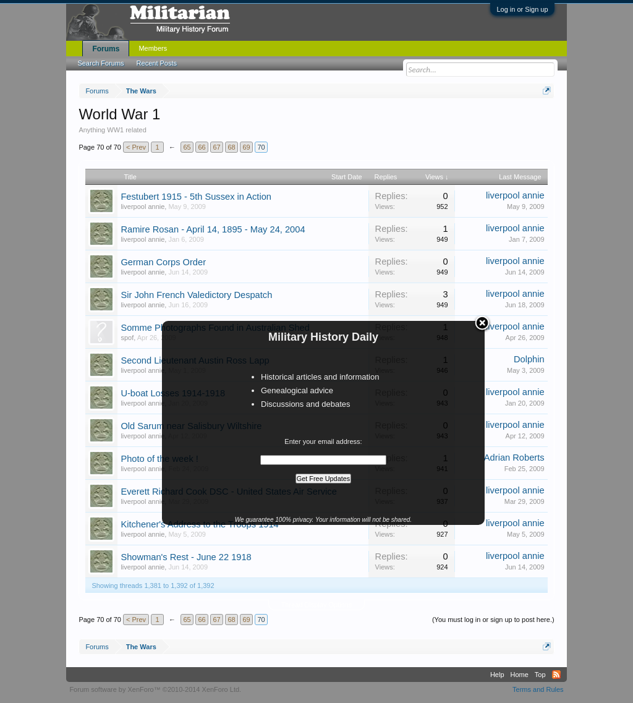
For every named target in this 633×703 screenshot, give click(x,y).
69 (246, 147)
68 (231, 147)
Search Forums (100, 63)
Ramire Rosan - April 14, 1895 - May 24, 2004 (213, 229)
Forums (105, 49)
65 (186, 147)
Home (520, 674)
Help (497, 674)
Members (152, 48)
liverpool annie (142, 206)
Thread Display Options (316, 604)
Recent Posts (157, 63)
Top (540, 674)
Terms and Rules (538, 689)
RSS (556, 674)
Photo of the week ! (159, 459)
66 (201, 147)
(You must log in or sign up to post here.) (493, 619)
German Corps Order (163, 262)
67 (216, 147)
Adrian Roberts (514, 457)
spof (127, 337)
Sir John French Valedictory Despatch (196, 295)
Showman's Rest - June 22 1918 (186, 557)
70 (261, 147)
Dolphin (529, 359)
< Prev (136, 147)
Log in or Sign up (522, 9)
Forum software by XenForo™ (155, 689)
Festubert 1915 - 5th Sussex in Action (196, 197)
